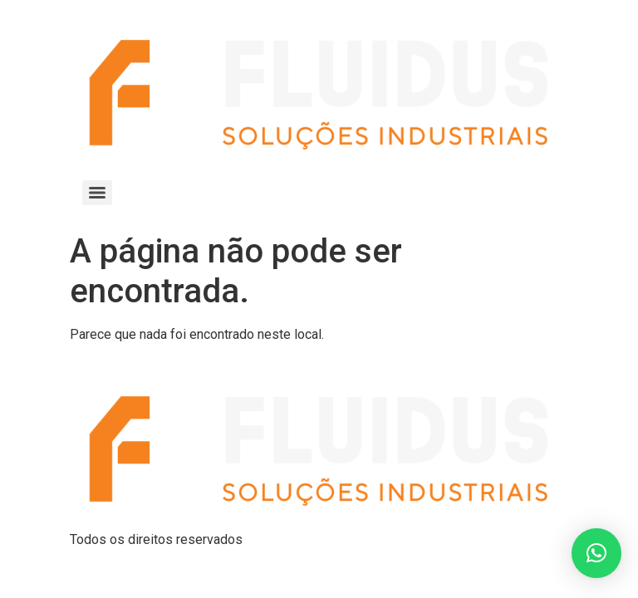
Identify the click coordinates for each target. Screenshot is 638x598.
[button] (596, 553)
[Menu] (97, 192)
